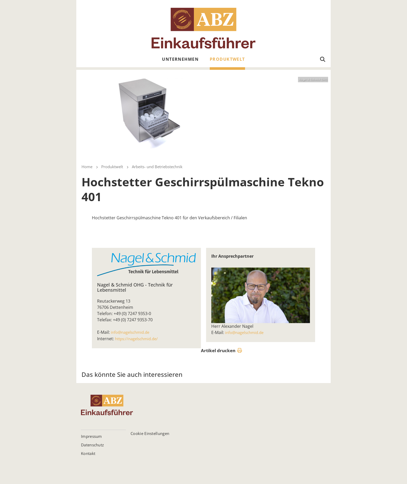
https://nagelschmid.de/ (138, 338)
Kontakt (88, 453)
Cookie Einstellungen (150, 433)
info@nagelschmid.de (132, 332)
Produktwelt (227, 59)
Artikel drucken (221, 350)
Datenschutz (92, 444)
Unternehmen (180, 59)
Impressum (91, 436)
